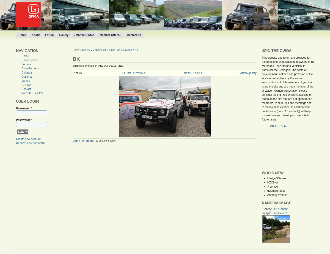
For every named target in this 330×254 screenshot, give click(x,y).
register (89, 140)
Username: (24, 108)
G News (26, 85)
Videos (26, 80)
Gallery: (267, 209)
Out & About (280, 209)
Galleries (27, 76)
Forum (49, 35)
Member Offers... (110, 35)
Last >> (198, 73)
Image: (267, 213)
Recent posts (30, 60)
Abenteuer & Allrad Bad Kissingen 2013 (116, 50)
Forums (26, 64)
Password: (24, 120)
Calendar (27, 72)
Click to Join (278, 126)
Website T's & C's (32, 93)
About (36, 35)
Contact (26, 89)
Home (22, 35)
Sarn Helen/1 (280, 213)
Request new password (30, 143)
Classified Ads (30, 68)
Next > (188, 73)
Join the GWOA (84, 35)
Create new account (28, 139)
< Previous (139, 73)
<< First (126, 73)
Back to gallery (248, 73)
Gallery (64, 35)
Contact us (134, 35)
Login (76, 140)
